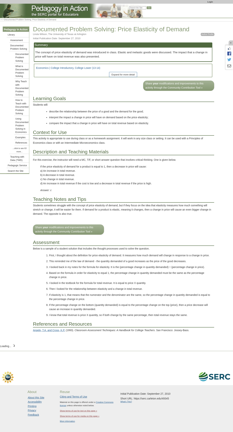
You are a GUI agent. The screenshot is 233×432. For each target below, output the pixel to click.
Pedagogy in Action (16, 29)
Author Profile (207, 34)
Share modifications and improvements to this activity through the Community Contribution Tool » (174, 85)
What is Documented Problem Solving (21, 71)
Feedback (33, 414)
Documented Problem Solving (18, 47)
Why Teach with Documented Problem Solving (21, 88)
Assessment (16, 40)
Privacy (32, 410)
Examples (20, 137)
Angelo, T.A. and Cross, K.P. (49, 330)
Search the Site (15, 171)
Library (11, 34)
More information (67, 421)
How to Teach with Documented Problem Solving (21, 107)
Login (210, 2)
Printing (32, 406)
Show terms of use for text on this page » (78, 411)
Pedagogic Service (17, 165)
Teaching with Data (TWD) (17, 158)
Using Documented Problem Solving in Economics (21, 125)
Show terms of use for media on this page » (79, 416)
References (21, 142)
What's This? (126, 402)
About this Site (36, 397)
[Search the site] (137, 7)
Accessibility (35, 401)
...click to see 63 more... (19, 150)
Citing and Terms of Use (73, 396)
